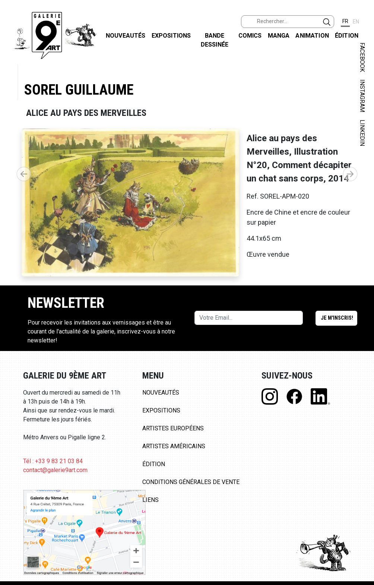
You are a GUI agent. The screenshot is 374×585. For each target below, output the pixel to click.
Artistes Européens (173, 428)
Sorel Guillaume (78, 89)
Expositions (171, 35)
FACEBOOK (362, 57)
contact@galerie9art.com (55, 470)
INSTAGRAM (362, 95)
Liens (150, 499)
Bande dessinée (214, 40)
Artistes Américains (173, 446)
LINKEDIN (362, 133)
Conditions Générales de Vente (191, 482)
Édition (346, 35)
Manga (279, 35)
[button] (350, 174)
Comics (250, 35)
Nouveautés (126, 35)
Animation (312, 35)
